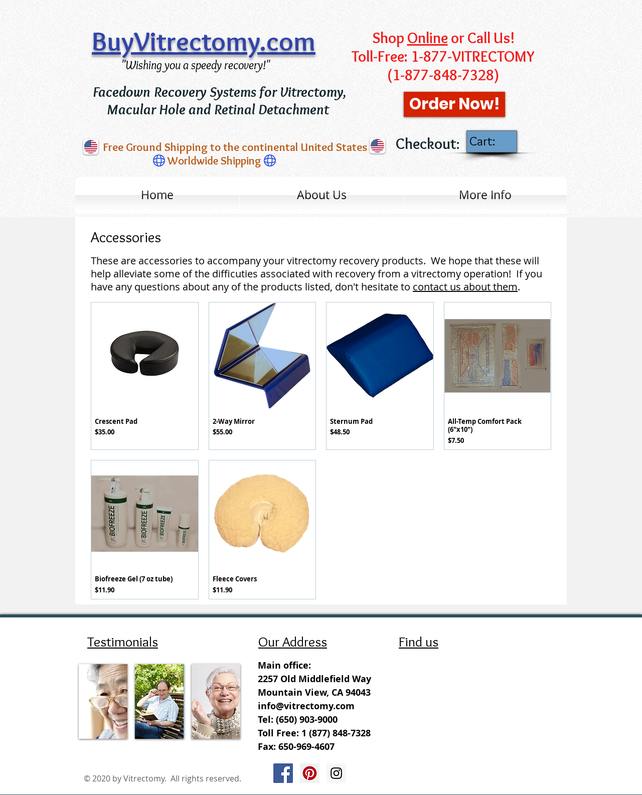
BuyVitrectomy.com (203, 41)
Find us (418, 641)
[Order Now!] (454, 104)
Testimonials (122, 641)
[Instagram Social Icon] (336, 773)
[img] (103, 701)
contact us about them (465, 286)
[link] (491, 140)
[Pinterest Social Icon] (309, 773)
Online (427, 38)
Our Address (292, 641)
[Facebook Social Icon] (283, 773)
